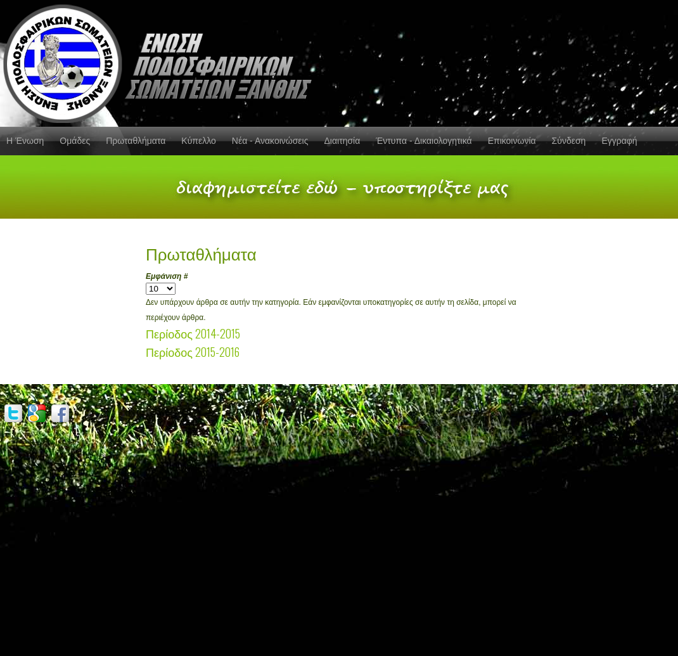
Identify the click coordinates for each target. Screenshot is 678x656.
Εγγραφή (619, 141)
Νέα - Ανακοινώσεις (270, 141)
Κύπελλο (198, 141)
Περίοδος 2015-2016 (193, 352)
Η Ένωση (25, 141)
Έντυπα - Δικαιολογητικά (423, 141)
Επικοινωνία (512, 141)
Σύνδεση (569, 141)
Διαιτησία (342, 141)
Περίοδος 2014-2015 (193, 333)
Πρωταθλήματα (135, 141)
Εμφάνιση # (167, 276)
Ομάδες (75, 141)
